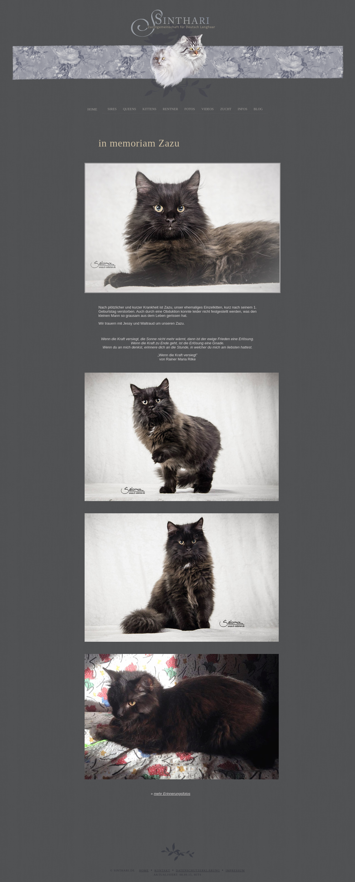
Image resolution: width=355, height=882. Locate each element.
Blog (258, 109)
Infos (242, 109)
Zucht (225, 109)
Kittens (149, 109)
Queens (129, 109)
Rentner (170, 109)
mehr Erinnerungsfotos (172, 794)
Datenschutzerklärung (198, 870)
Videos (208, 109)
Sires (112, 109)
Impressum (235, 870)
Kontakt (162, 870)
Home (92, 109)
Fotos (189, 109)
